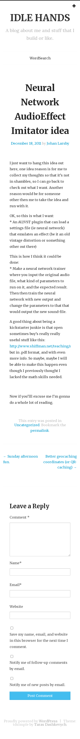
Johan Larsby (58, 143)
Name (16, 563)
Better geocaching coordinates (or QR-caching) (60, 461)
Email (16, 585)
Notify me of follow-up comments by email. (38, 665)
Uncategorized (26, 425)
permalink (39, 430)
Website (16, 606)
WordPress (48, 721)
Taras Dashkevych (50, 724)
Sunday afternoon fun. (20, 459)
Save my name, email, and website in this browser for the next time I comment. (39, 640)
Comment (19, 517)
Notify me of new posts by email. (37, 685)
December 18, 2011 (26, 143)
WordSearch (40, 58)
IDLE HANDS (40, 18)
